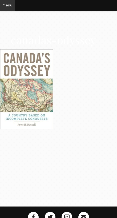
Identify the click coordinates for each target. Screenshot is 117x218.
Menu (7, 5)
